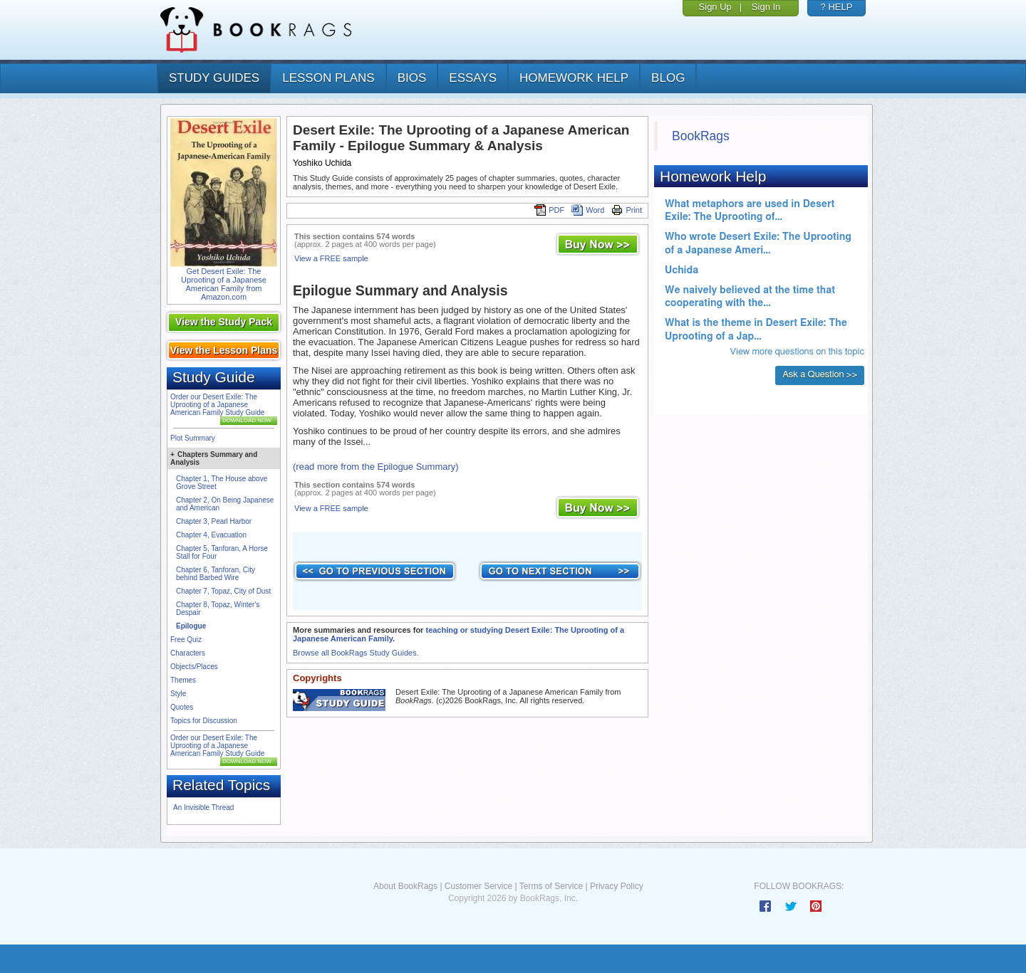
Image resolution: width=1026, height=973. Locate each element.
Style (178, 694)
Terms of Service (551, 886)
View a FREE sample (331, 258)
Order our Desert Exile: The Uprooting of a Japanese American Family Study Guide (217, 404)
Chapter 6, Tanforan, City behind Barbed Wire (215, 574)
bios (412, 78)
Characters (187, 653)
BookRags (701, 136)
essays (473, 78)
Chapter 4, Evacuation (211, 535)
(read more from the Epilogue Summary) (376, 466)
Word (587, 210)
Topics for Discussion (203, 721)
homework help (573, 78)
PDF (549, 210)
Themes (183, 680)
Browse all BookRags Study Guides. (356, 652)
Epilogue (191, 626)
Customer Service (478, 886)
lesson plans (328, 78)
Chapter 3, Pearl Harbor (214, 521)
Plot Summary (192, 438)
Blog (668, 78)
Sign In (766, 6)
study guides (214, 78)
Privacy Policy (616, 886)
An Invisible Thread (203, 807)
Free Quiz (186, 639)
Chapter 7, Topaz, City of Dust (223, 591)
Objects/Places (194, 666)
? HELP (837, 6)
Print (626, 210)
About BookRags (405, 886)
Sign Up (715, 6)
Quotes (181, 707)
